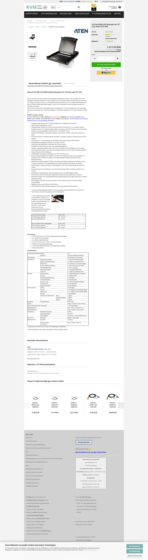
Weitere (117, 14)
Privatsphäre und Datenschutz (34, 469)
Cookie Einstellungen (32, 486)
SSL (27, 451)
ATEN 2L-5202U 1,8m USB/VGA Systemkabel (35, 405)
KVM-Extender (32, 14)
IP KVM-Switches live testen (34, 472)
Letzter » (44, 27)
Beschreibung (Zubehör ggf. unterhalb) (45, 83)
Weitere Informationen (135, 556)
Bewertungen (69, 83)
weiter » (37, 27)
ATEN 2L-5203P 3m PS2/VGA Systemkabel (112, 405)
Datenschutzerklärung (89, 550)
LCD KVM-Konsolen (49, 14)
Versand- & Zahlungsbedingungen (35, 444)
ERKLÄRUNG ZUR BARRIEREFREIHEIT (37, 462)
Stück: (93, 54)
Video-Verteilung (82, 14)
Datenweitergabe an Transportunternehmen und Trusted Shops (44, 458)
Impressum (29, 437)
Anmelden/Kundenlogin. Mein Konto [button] (111, 1)
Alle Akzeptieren (134, 546)
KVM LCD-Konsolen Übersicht (34, 476)
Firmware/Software (31, 441)
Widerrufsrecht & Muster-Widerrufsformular (38, 448)
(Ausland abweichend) (111, 38)
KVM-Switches (66, 14)
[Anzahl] (106, 58)
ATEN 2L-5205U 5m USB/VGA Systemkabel (74, 405)
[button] (96, 1)
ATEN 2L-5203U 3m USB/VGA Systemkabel (54, 405)
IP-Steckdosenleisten (101, 14)
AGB (27, 465)
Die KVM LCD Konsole (32, 483)
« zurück (30, 27)
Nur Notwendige (134, 551)
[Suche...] (53, 7)
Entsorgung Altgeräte (32, 455)
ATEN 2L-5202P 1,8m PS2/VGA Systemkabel (93, 405)
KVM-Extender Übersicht (33, 479)
